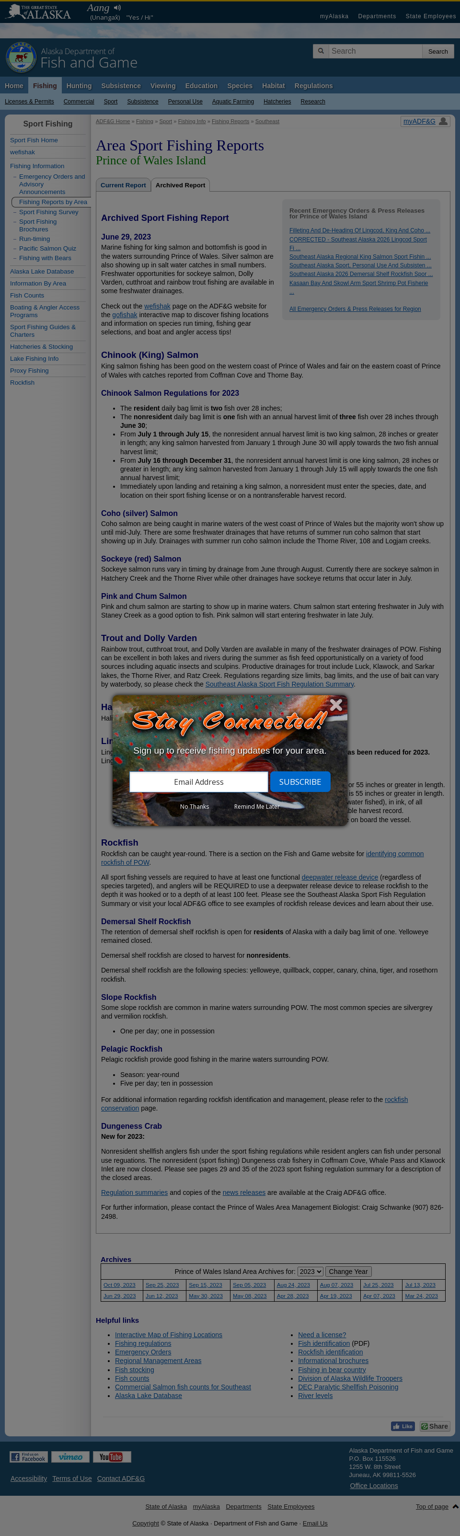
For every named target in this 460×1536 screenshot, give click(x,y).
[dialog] (230, 760)
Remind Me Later (257, 806)
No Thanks (194, 806)
